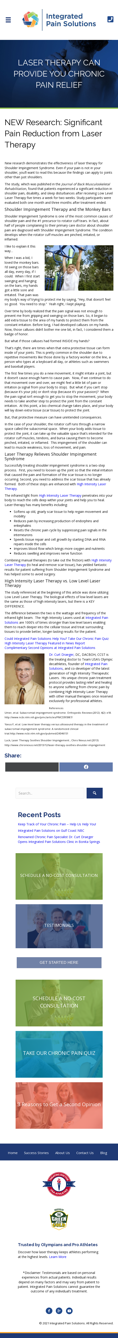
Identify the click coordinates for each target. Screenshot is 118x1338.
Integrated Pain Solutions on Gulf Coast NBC (51, 830)
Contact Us (85, 1153)
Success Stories (36, 1153)
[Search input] (50, 793)
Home (13, 1153)
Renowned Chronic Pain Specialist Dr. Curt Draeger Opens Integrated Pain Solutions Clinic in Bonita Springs (59, 839)
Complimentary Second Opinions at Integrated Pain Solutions (50, 648)
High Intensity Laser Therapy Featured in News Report (45, 643)
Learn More (57, 1257)
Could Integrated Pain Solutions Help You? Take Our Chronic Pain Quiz (57, 638)
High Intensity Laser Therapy (60, 495)
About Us (62, 1153)
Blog (103, 1153)
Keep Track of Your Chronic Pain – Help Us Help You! (57, 824)
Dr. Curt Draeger (61, 654)
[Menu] (8, 20)
